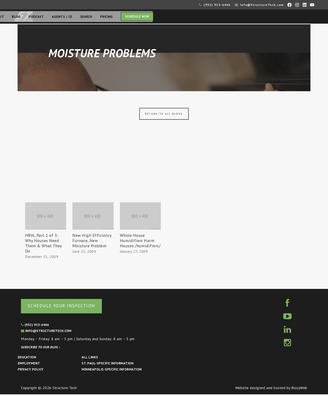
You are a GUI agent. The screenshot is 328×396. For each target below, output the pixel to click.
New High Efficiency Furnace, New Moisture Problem (91, 242)
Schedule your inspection (70, 307)
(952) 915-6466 (215, 5)
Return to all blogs (164, 115)
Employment (29, 365)
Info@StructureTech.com (259, 5)
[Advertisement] (164, 172)
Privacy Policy (31, 371)
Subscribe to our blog (40, 349)
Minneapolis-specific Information (112, 371)
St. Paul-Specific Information (107, 365)
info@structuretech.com (46, 332)
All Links (90, 359)
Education (27, 359)
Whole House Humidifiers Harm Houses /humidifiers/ (140, 242)
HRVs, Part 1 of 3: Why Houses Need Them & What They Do (43, 244)
